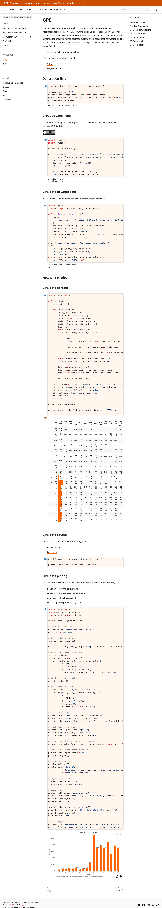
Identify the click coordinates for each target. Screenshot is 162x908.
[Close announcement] (159, 3)
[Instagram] (148, 904)
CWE (5, 68)
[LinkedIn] (154, 10)
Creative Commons (139, 26)
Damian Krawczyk (31, 902)
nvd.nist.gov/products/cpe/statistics (87, 198)
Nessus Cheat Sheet (13, 83)
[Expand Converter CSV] (30, 37)
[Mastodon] (134, 904)
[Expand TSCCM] (30, 45)
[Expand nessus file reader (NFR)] (30, 28)
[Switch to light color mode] (157, 9)
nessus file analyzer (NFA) (16, 32)
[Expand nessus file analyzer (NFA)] (30, 33)
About (12, 10)
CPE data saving (137, 41)
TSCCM (7, 45)
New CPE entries (138, 33)
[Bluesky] (139, 904)
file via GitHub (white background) (63, 589)
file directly (52, 552)
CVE (5, 64)
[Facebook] (144, 904)
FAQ (36, 10)
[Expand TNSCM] (30, 41)
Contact (43, 10)
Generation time (137, 22)
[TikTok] (157, 904)
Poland (20, 905)
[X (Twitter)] (132, 904)
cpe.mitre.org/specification (66, 52)
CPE (5, 60)
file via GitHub (53, 547)
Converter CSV (10, 37)
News (80, 3)
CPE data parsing (138, 37)
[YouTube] (136, 904)
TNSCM (7, 41)
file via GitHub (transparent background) (66, 593)
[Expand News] (30, 91)
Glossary (7, 87)
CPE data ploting (137, 45)
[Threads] (153, 904)
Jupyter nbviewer (55, 68)
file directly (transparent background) (64, 602)
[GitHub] (152, 10)
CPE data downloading (140, 30)
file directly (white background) (62, 598)
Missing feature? (57, 10)
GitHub (50, 64)
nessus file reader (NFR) (15, 28)
